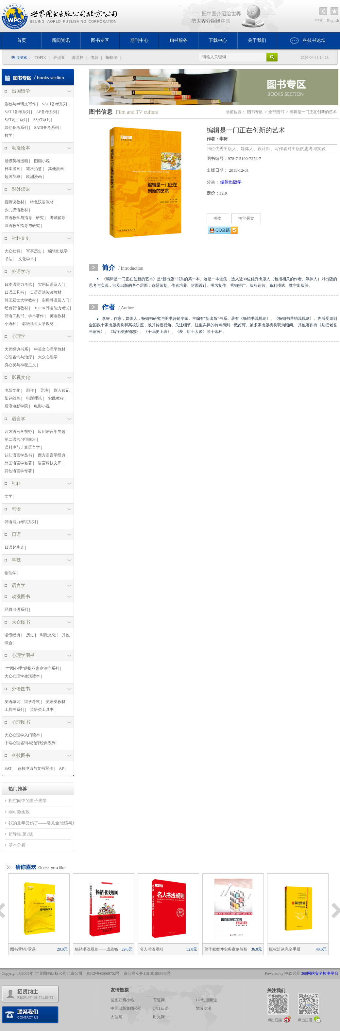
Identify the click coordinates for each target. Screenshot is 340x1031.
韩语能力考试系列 (20, 522)
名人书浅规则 (168, 949)
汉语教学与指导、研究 (24, 217)
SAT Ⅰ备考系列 (54, 104)
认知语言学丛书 (18, 455)
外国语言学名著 (18, 463)
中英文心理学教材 (49, 349)
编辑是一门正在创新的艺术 (313, 112)
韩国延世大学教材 (20, 300)
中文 (319, 20)
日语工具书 (14, 292)
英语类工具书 (42, 709)
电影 (94, 57)
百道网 (159, 1000)
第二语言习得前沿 (20, 439)
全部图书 (276, 112)
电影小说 (42, 406)
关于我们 (257, 40)
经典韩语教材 (16, 308)
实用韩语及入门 (55, 300)
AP (61, 768)
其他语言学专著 (18, 471)
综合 (8, 643)
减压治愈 (34, 168)
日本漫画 (12, 168)
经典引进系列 (16, 609)
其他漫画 (56, 168)
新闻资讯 (61, 40)
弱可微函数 (19, 811)
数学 (8, 135)
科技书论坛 (308, 40)
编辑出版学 (58, 251)
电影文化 (12, 390)
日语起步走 (14, 547)
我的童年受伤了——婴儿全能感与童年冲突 (48, 822)
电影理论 (34, 398)
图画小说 (42, 161)
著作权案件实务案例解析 (233, 949)
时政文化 (48, 635)
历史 (30, 635)
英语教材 (57, 316)
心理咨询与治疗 (18, 357)
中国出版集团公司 (126, 1008)
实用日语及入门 (51, 284)
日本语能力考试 (18, 284)
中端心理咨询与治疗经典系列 (30, 743)
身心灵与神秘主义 (20, 365)
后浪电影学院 (16, 406)
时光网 (159, 1017)
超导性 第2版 (20, 834)
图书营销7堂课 (39, 949)
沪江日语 (161, 1008)
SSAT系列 (41, 119)
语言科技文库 (49, 463)
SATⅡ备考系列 (46, 127)
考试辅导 (57, 217)
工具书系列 (14, 709)
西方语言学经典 (51, 455)
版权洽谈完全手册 (298, 949)
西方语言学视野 (18, 431)
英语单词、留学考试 (22, 701)
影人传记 (62, 390)
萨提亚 (59, 57)
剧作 (30, 390)
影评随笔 (12, 398)
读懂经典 (12, 635)
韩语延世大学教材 (38, 323)
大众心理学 (48, 357)
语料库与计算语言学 (22, 447)
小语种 (10, 323)
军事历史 (34, 251)
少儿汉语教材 (16, 210)
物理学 (10, 573)
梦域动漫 (203, 1008)
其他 (66, 635)
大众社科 (12, 251)
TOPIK (40, 57)
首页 (21, 40)
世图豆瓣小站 (122, 1000)
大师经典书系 (16, 349)
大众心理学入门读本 (22, 735)
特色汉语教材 (42, 202)
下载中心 (218, 40)
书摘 (217, 218)
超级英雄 (12, 176)
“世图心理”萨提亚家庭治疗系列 (32, 668)
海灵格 (78, 57)
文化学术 (26, 259)
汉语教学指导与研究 (22, 225)
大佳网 (116, 1017)
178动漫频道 (206, 1000)
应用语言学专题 (51, 431)
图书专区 (100, 40)
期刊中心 (139, 40)
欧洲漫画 (34, 176)
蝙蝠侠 (111, 57)
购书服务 (178, 40)
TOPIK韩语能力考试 (51, 308)
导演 (44, 390)
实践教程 (56, 398)
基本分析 (17, 845)
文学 (8, 496)
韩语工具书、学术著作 (24, 316)
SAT (8, 768)
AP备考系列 (46, 112)
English (333, 20)
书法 (8, 259)
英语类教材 (55, 701)
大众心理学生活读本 (22, 676)
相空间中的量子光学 (27, 800)
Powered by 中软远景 (282, 973)
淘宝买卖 (246, 218)
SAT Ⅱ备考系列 (17, 112)
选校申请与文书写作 (35, 768)
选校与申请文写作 (20, 104)
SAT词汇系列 (16, 119)
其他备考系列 (16, 127)
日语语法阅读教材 (45, 292)
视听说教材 (14, 202)
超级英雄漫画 (16, 161)
